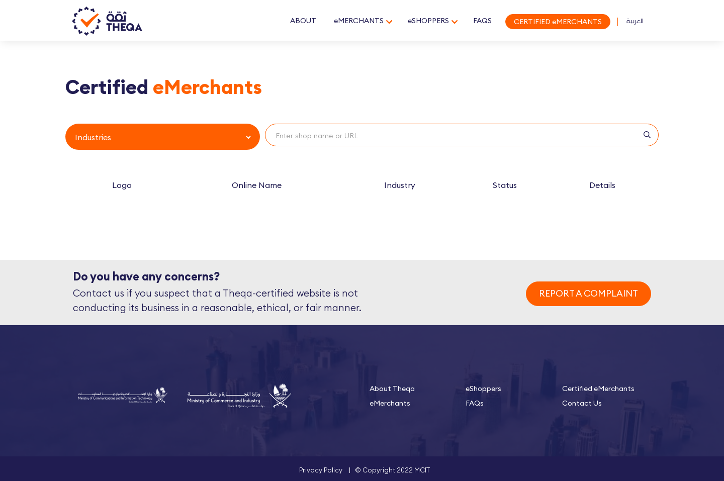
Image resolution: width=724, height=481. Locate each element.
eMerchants (390, 403)
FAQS (482, 20)
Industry (399, 185)
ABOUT (303, 20)
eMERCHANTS (359, 20)
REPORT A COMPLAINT (588, 293)
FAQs (475, 403)
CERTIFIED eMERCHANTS (558, 21)
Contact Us (582, 403)
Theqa (107, 22)
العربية (635, 21)
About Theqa (392, 388)
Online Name (257, 185)
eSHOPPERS (428, 20)
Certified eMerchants (598, 388)
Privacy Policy (320, 470)
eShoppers (483, 388)
